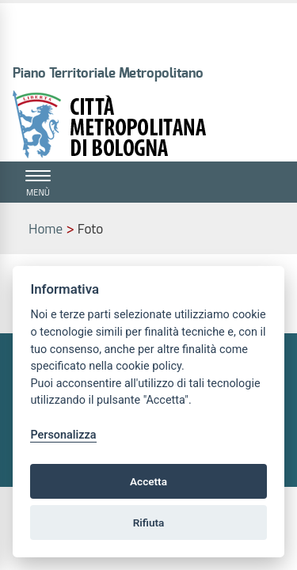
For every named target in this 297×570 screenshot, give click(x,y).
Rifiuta (149, 522)
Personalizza (63, 435)
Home (46, 228)
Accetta (148, 481)
